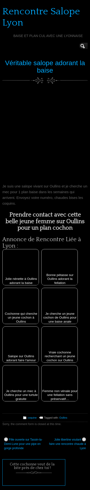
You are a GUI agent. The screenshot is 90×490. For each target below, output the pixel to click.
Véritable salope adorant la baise (45, 66)
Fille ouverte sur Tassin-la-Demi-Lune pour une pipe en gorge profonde (23, 443)
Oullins (63, 417)
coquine (32, 417)
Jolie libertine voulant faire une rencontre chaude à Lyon (67, 443)
